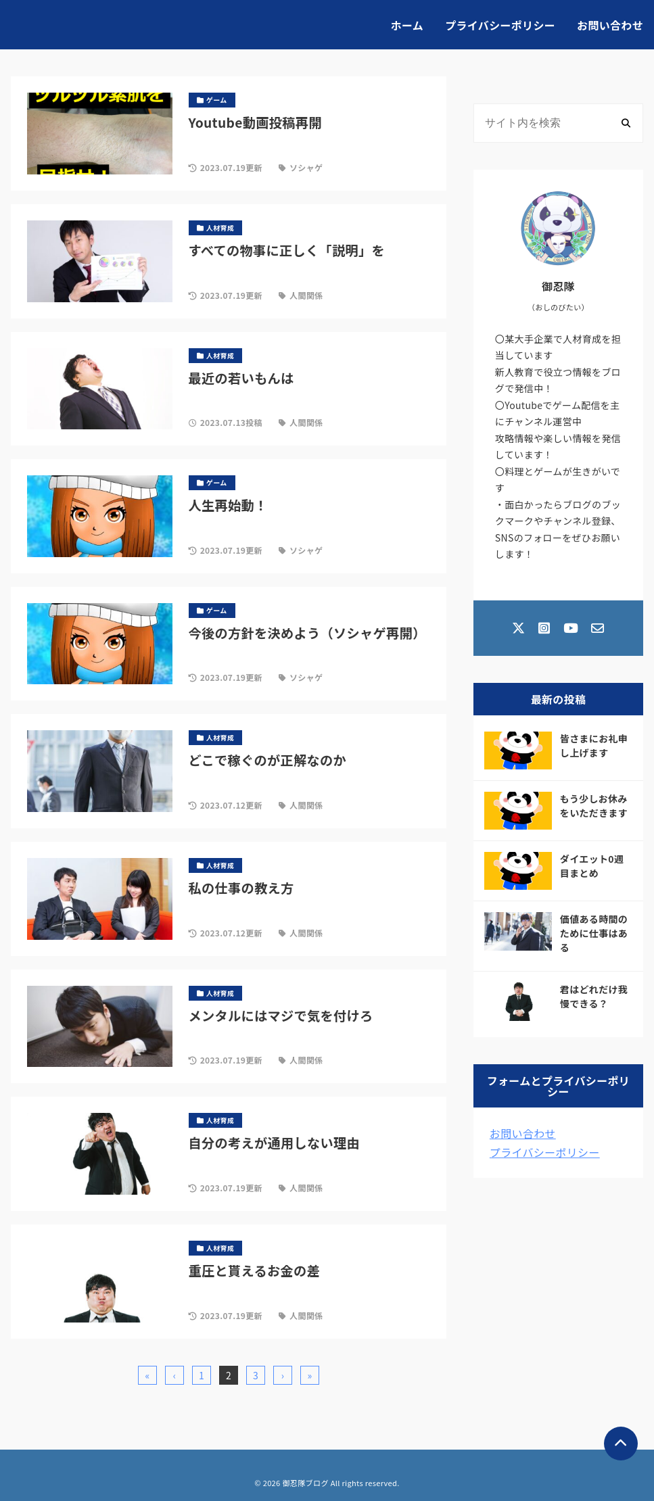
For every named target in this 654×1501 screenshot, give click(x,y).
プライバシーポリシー (500, 25)
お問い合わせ (610, 25)
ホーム (407, 25)
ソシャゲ (306, 167)
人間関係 (306, 295)
